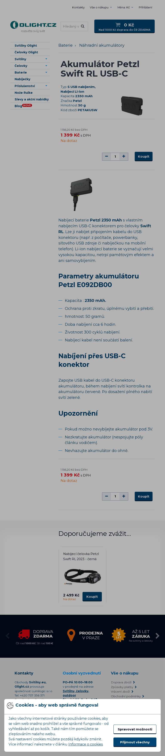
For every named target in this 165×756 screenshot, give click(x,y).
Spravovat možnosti (135, 729)
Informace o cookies (85, 744)
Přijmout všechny (135, 742)
